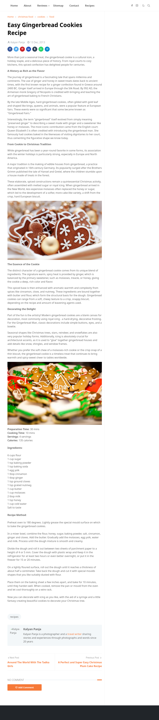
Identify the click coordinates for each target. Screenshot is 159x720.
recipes (14, 616)
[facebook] (131, 5)
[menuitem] (14, 5)
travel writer (75, 634)
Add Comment (24, 687)
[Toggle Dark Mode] (143, 5)
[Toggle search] (149, 5)
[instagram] (136, 5)
